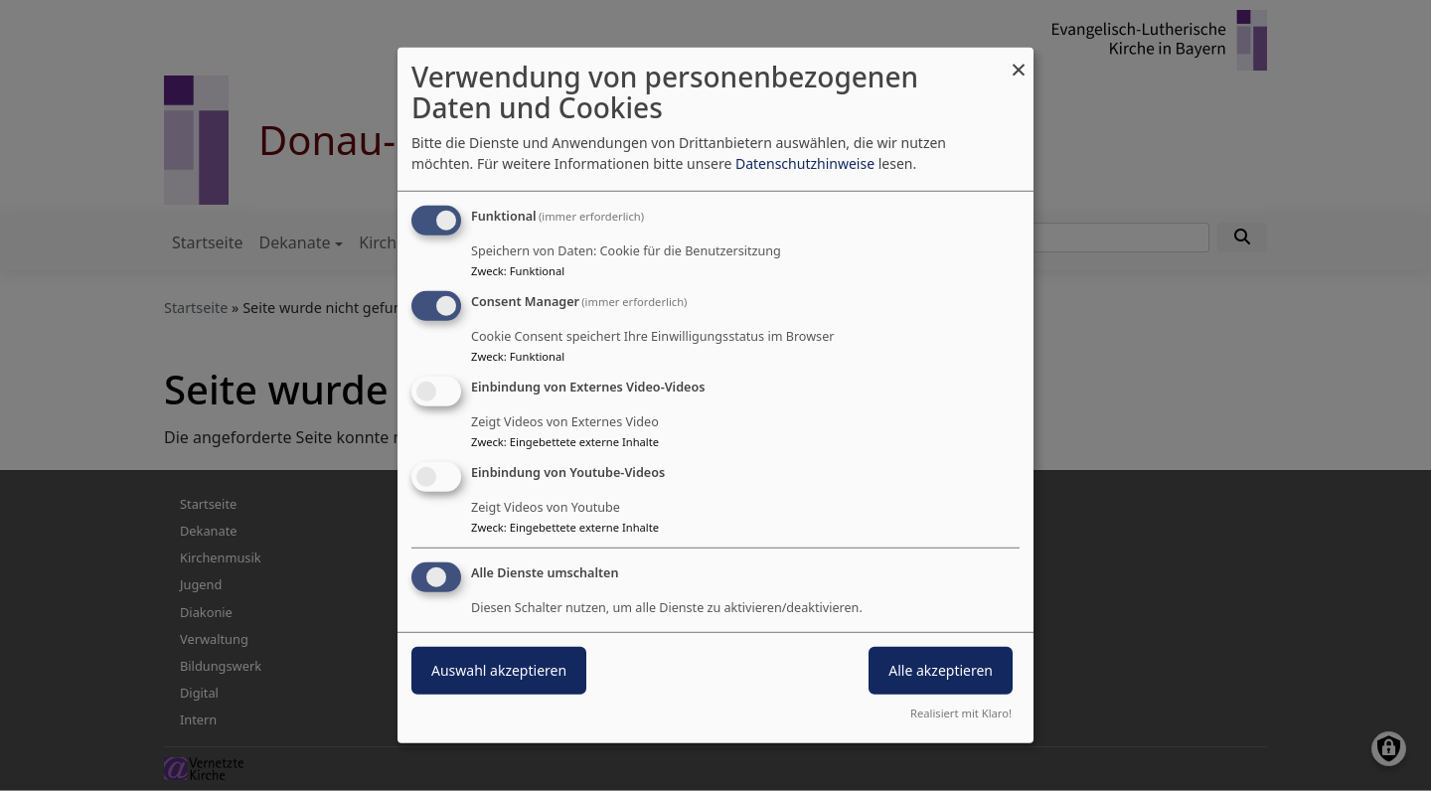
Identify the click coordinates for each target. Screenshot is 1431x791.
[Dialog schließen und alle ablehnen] (1019, 60)
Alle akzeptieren (940, 669)
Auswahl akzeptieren (498, 669)
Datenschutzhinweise (804, 163)
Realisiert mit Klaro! (961, 713)
